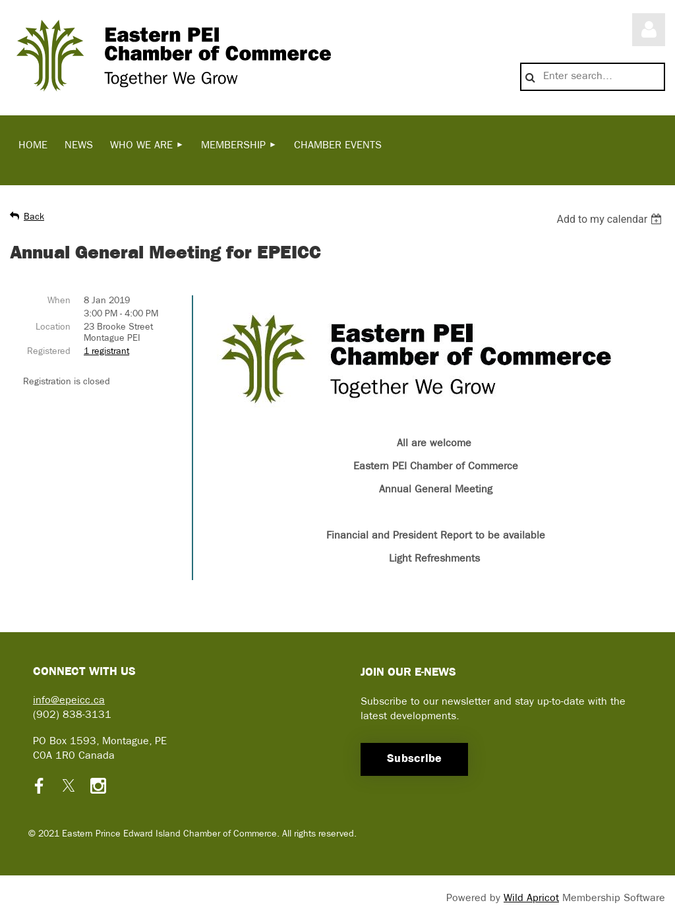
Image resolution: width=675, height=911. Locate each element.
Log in (648, 29)
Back (34, 217)
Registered (49, 352)
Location (53, 327)
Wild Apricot (531, 898)
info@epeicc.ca (69, 700)
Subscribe (414, 759)
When (59, 301)
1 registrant (106, 352)
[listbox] (610, 219)
